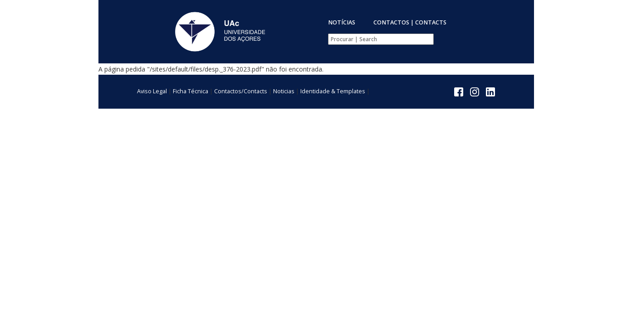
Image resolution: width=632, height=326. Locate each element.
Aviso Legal (152, 91)
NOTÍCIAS (341, 22)
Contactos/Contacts (240, 91)
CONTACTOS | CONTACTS (409, 22)
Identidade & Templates (332, 91)
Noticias (283, 91)
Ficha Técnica (190, 91)
